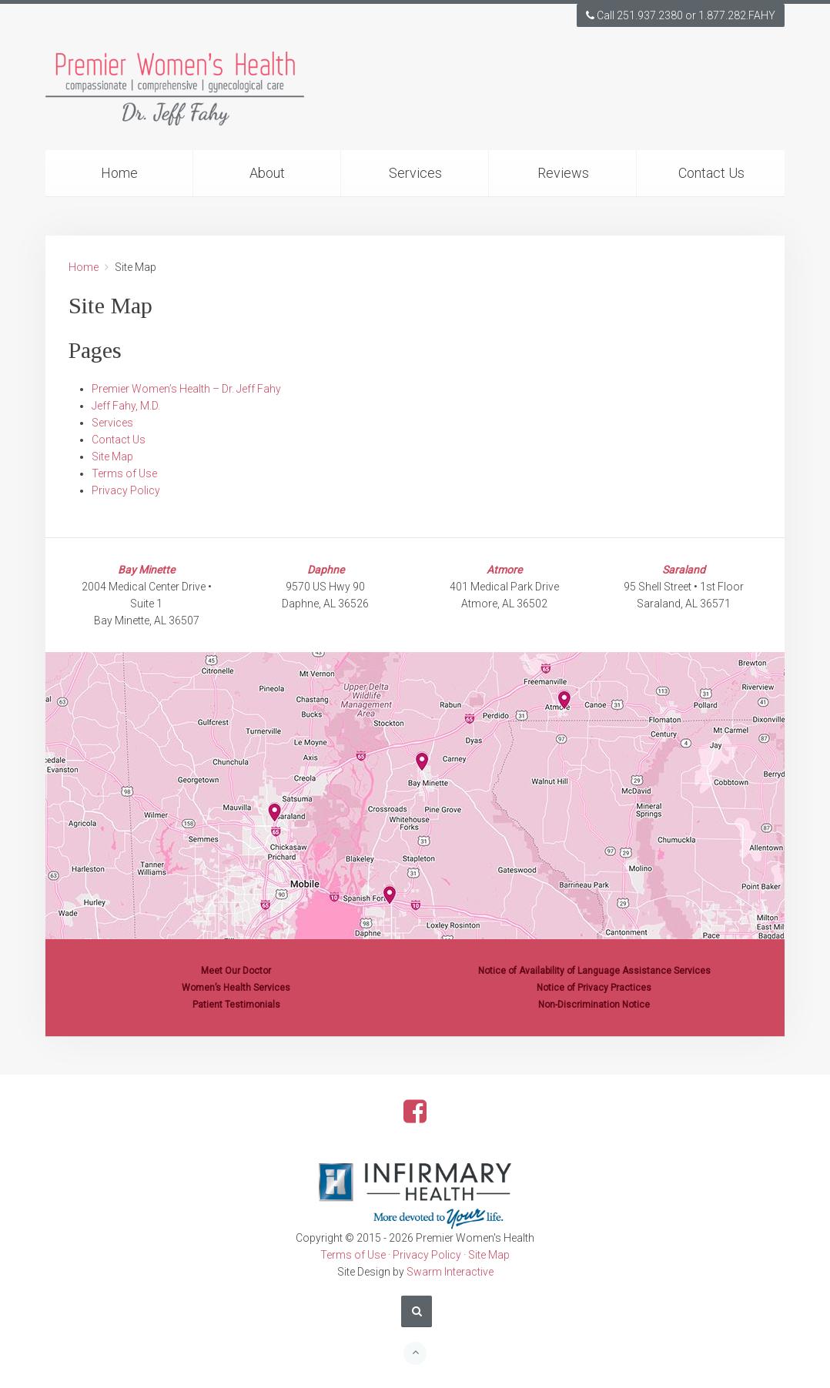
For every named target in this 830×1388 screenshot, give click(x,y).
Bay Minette (146, 570)
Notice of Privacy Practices (594, 987)
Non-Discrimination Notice (594, 1004)
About (267, 173)
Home (119, 173)
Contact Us (711, 173)
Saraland (683, 570)
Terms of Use (124, 473)
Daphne (325, 570)
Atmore (504, 570)
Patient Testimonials (236, 1004)
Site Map (112, 456)
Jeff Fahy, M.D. (126, 406)
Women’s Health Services (236, 987)
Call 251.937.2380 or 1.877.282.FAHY (680, 15)
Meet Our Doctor (236, 970)
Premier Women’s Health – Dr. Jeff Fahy (186, 389)
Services (415, 173)
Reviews (563, 173)
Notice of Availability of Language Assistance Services (594, 970)
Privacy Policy (126, 490)
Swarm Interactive (450, 1272)
